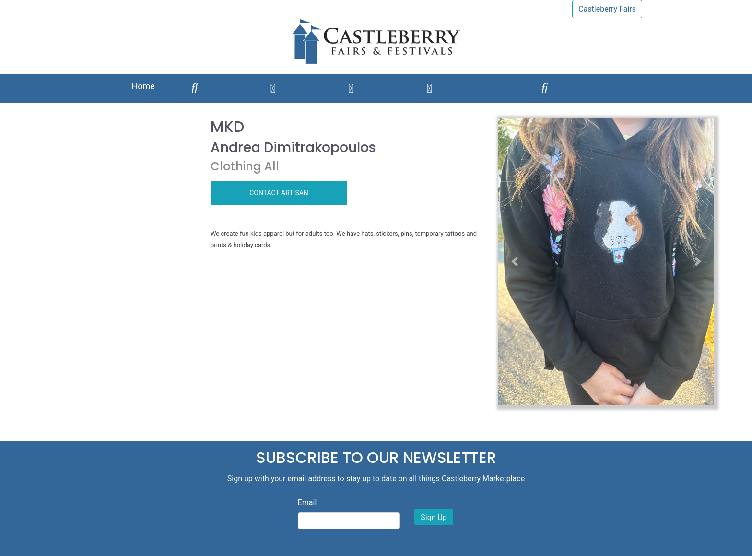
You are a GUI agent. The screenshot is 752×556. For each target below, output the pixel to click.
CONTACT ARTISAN (278, 193)
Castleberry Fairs (607, 8)
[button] (514, 261)
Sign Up (434, 517)
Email (307, 502)
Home (142, 86)
